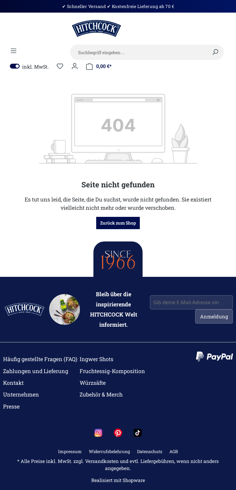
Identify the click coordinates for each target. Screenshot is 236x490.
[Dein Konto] (74, 66)
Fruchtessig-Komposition (112, 371)
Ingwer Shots (96, 359)
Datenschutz (149, 451)
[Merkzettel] (60, 66)
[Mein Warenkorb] (99, 66)
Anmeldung (214, 316)
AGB (173, 451)
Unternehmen (21, 394)
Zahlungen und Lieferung (35, 371)
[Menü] (13, 51)
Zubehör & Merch (101, 394)
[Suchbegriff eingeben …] (147, 52)
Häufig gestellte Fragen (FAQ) (40, 359)
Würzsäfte (93, 382)
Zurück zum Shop (118, 223)
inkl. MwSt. (29, 66)
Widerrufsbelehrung (109, 451)
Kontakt (13, 382)
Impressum (70, 451)
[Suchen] (215, 52)
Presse (11, 406)
